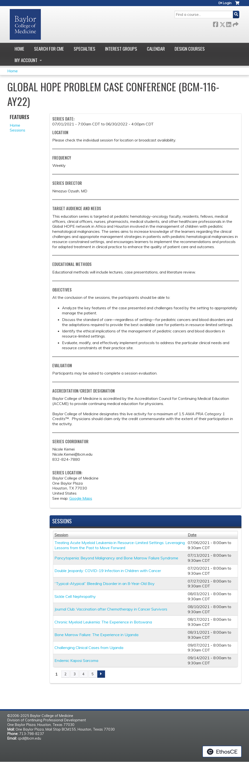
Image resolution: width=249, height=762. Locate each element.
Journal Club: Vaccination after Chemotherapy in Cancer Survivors (110, 609)
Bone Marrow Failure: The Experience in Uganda (96, 634)
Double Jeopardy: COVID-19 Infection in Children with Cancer (107, 570)
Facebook (215, 23)
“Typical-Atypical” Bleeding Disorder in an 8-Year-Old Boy (104, 583)
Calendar (156, 48)
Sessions (17, 130)
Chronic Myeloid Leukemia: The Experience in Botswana (103, 622)
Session (61, 534)
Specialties (84, 48)
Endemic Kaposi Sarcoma (76, 660)
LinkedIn (228, 23)
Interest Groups (121, 48)
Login (227, 3)
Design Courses (190, 48)
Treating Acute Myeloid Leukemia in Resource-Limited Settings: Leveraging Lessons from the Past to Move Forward (119, 545)
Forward (235, 23)
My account (26, 60)
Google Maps (80, 498)
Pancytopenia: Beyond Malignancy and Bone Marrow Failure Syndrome (116, 557)
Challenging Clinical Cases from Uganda (88, 647)
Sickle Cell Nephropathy (75, 596)
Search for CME (49, 48)
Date (192, 534)
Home (19, 48)
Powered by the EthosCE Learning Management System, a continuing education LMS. (222, 751)
